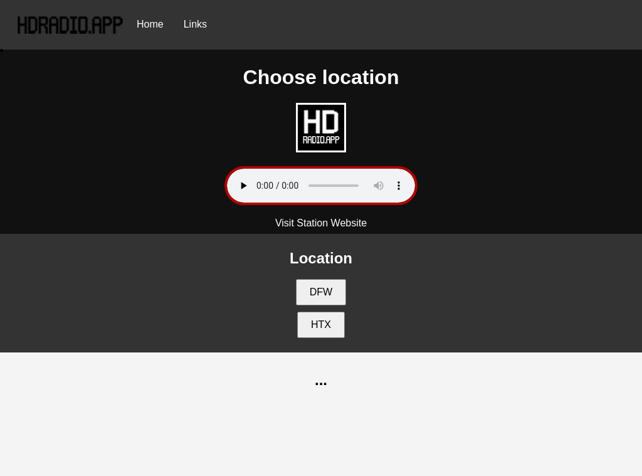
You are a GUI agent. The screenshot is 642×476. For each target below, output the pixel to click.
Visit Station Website (321, 223)
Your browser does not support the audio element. (321, 185)
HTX (321, 324)
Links (195, 24)
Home (150, 24)
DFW (321, 292)
